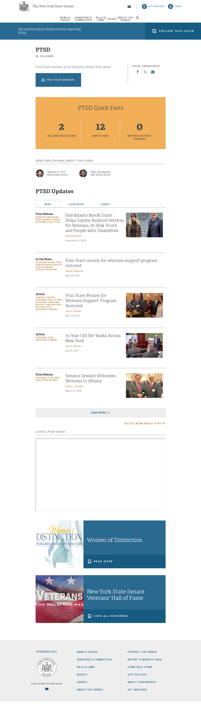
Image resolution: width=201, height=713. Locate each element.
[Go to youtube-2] (129, 8)
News (47, 216)
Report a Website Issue (145, 671)
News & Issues (28, 22)
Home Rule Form (140, 678)
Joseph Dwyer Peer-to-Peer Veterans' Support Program (49, 278)
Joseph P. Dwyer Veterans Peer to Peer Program (49, 311)
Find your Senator (60, 91)
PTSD (57, 233)
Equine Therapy (51, 231)
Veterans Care (44, 233)
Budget (82, 686)
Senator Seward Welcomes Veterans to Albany (90, 390)
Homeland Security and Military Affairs (49, 316)
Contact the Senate (142, 663)
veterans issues (45, 274)
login (177, 9)
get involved (156, 9)
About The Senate (153, 22)
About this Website (142, 693)
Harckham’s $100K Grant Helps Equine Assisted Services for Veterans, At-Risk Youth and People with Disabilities (94, 234)
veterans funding (47, 321)
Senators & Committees (65, 22)
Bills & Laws (102, 22)
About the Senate (90, 701)
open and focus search (177, 22)
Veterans (41, 349)
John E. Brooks (73, 322)
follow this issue (176, 35)
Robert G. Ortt (56, 183)
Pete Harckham (101, 183)
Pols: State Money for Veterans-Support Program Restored (90, 312)
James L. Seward (74, 397)
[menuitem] (28, 22)
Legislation (76, 216)
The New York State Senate (53, 8)
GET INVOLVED (137, 701)
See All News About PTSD (142, 435)
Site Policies (137, 686)
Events (125, 22)
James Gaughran (74, 282)
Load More (98, 424)
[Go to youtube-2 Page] (46, 700)
